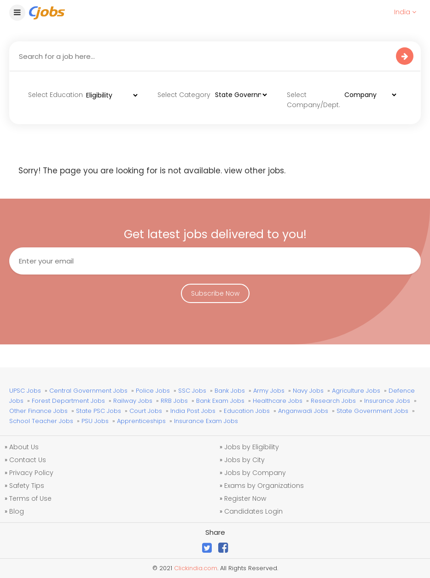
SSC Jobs (192, 390)
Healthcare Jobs (277, 400)
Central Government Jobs (88, 390)
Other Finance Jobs (38, 410)
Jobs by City (244, 459)
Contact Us (27, 459)
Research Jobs (333, 400)
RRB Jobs (174, 400)
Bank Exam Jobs (220, 400)
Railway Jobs (132, 400)
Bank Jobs (230, 390)
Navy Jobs (308, 390)
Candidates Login (253, 511)
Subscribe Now (215, 293)
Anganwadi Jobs (303, 410)
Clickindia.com (195, 568)
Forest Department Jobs (68, 400)
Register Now (245, 498)
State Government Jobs (372, 410)
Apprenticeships (141, 421)
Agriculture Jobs (356, 390)
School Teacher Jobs (41, 421)
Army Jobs (269, 390)
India (405, 12)
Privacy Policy (31, 472)
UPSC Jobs (25, 390)
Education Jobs (247, 410)
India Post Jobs (192, 410)
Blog (16, 511)
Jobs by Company (255, 472)
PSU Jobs (95, 421)
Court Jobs (145, 410)
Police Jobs (153, 390)
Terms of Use (30, 498)
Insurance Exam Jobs (206, 421)
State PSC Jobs (98, 410)
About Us (24, 447)
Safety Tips (26, 485)
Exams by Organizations (264, 485)
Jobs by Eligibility (251, 447)
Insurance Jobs (387, 400)
